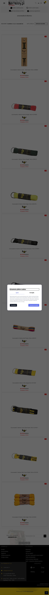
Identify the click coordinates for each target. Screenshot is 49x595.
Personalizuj (13, 305)
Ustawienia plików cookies (18, 289)
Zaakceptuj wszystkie (33, 305)
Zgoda (17, 292)
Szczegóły (32, 292)
